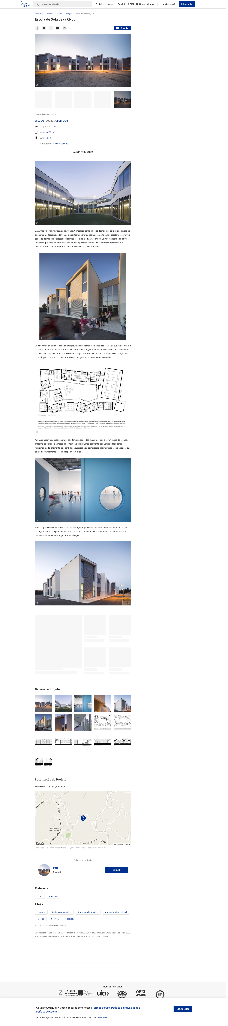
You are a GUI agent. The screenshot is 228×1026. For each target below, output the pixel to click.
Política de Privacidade (124, 1008)
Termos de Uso (101, 1008)
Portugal (62, 121)
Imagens (111, 4)
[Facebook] (37, 28)
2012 (48, 138)
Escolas (39, 121)
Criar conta (186, 4)
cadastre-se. (102, 1017)
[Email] (58, 28)
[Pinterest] (65, 28)
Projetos (100, 4)
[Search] (66, 4)
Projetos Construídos (61, 912)
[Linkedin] (51, 28)
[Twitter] (44, 28)
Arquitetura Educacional (116, 912)
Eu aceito (183, 1009)
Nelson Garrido (60, 143)
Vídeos (150, 4)
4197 (48, 132)
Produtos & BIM (126, 4)
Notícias (140, 4)
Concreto (53, 896)
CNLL (55, 126)
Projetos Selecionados (88, 912)
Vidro (40, 896)
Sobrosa (55, 918)
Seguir (116, 870)
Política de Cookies (47, 1012)
